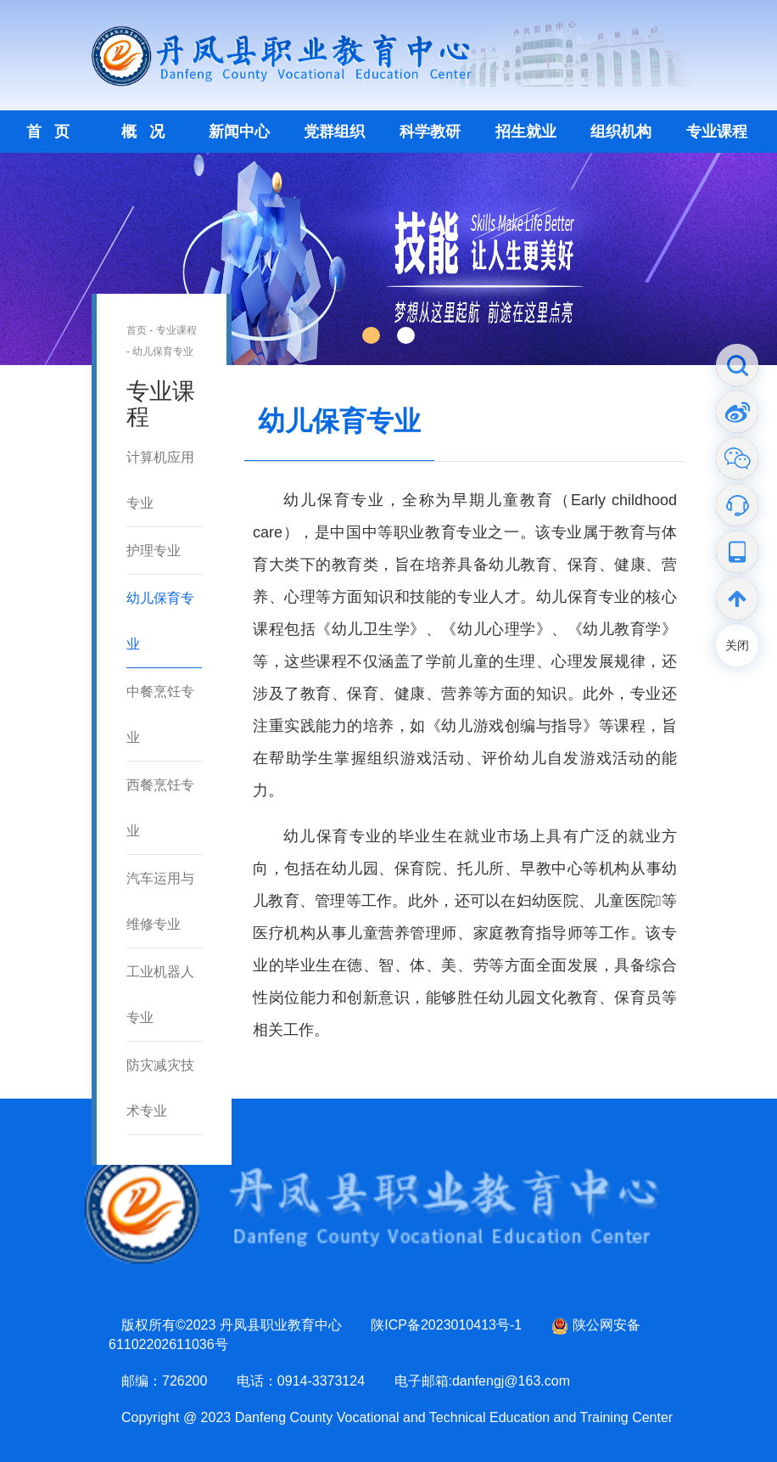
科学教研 (430, 131)
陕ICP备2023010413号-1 (446, 1325)
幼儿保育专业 (162, 351)
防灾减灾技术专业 (160, 1088)
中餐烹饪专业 (160, 714)
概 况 (143, 131)
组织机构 (620, 131)
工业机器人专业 (160, 994)
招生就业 (525, 131)
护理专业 (153, 550)
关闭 (737, 645)
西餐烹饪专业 (160, 808)
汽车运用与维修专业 (160, 901)
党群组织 (334, 131)
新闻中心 (239, 131)
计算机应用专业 (160, 480)
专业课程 (716, 131)
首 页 (48, 131)
